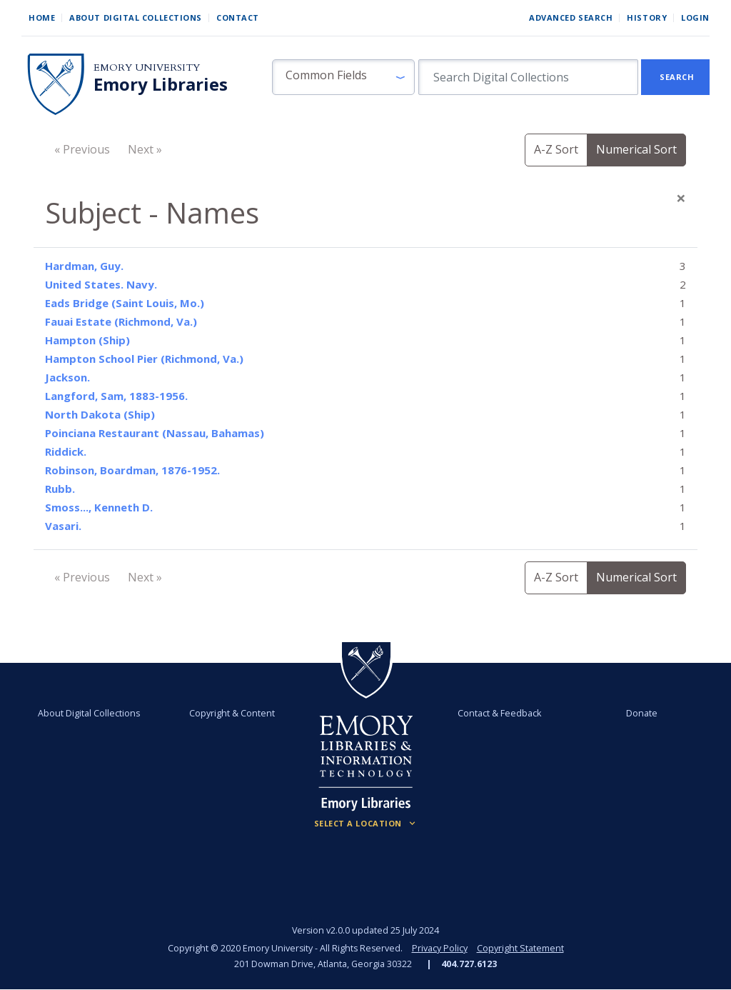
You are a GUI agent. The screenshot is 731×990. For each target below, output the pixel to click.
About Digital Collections (135, 17)
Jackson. (67, 377)
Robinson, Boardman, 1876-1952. (132, 470)
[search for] (528, 77)
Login (695, 17)
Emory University (147, 67)
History (647, 17)
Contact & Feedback (499, 713)
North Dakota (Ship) (100, 414)
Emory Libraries (161, 84)
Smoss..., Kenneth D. (99, 507)
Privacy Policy (440, 948)
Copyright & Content (232, 713)
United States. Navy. (101, 284)
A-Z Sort (556, 149)
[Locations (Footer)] (366, 823)
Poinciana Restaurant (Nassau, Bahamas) (154, 433)
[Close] (681, 198)
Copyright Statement (520, 948)
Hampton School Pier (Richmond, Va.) (144, 358)
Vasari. (63, 526)
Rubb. (60, 488)
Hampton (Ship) (87, 340)
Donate (641, 713)
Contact (237, 17)
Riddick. (65, 451)
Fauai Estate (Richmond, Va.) (121, 321)
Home (42, 17)
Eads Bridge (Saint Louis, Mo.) (124, 303)
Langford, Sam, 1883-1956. (116, 396)
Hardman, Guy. (84, 266)
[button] (343, 77)
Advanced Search (570, 17)
